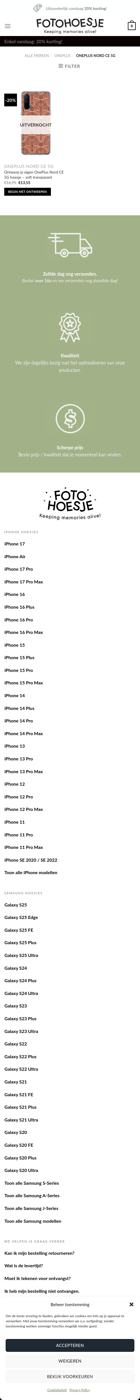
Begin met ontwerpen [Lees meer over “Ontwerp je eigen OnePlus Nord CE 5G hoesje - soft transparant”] (27, 191)
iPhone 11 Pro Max (24, 847)
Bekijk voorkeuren (70, 1376)
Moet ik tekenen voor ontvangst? (38, 1278)
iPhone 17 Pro (19, 569)
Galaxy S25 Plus (20, 942)
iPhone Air (15, 556)
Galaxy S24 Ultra (21, 993)
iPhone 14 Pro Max (24, 733)
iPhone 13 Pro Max (24, 771)
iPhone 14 (15, 695)
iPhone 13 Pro (19, 758)
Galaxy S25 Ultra (21, 955)
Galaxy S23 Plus (20, 1018)
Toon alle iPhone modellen (31, 872)
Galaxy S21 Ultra (21, 1119)
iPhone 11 (15, 822)
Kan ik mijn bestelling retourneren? (40, 1253)
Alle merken (37, 55)
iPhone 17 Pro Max (24, 581)
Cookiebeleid (57, 1390)
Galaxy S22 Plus (20, 1056)
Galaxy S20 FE (19, 1145)
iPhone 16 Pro (19, 619)
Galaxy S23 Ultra (21, 1031)
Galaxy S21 (16, 1081)
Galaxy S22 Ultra (21, 1069)
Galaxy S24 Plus (20, 980)
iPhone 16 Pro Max (24, 632)
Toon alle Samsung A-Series (32, 1195)
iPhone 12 (15, 784)
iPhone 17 (15, 543)
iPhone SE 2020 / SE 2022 (31, 860)
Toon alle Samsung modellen (33, 1221)
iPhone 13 (15, 746)
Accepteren (70, 1345)
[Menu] (7, 26)
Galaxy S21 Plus (20, 1107)
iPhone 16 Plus (20, 607)
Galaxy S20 (16, 1132)
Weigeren (70, 1360)
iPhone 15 (15, 645)
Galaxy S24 (16, 968)
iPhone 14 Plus (20, 708)
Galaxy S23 (16, 1005)
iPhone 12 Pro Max (24, 809)
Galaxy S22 (16, 1043)
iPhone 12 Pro (19, 796)
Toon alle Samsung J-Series (31, 1208)
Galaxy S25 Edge (21, 917)
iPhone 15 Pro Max (24, 682)
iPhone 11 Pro (19, 834)
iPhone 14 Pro (19, 720)
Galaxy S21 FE (19, 1094)
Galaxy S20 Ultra (21, 1170)
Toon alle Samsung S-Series (32, 1183)
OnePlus (62, 55)
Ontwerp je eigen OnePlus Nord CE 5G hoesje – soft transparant (34, 175)
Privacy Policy (80, 1390)
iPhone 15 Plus (20, 657)
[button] (131, 1304)
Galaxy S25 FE (19, 930)
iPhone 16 (15, 594)
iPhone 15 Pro (19, 670)
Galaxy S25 (16, 904)
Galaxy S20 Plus (20, 1157)
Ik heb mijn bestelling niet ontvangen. (42, 1291)
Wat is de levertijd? (24, 1265)
